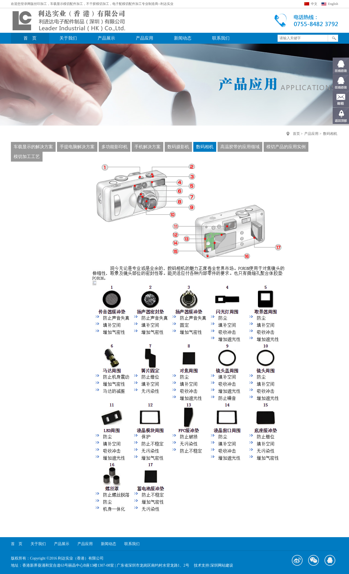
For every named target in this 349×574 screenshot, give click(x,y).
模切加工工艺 (27, 156)
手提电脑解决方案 (77, 146)
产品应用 (144, 38)
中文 (314, 4)
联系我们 (221, 38)
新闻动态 (182, 38)
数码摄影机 (178, 146)
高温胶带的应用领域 (240, 146)
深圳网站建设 (221, 565)
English (333, 4)
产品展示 (106, 38)
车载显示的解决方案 (33, 146)
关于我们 (68, 38)
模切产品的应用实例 (286, 146)
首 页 (30, 38)
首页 (296, 134)
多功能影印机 (114, 146)
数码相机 (330, 134)
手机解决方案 (147, 146)
